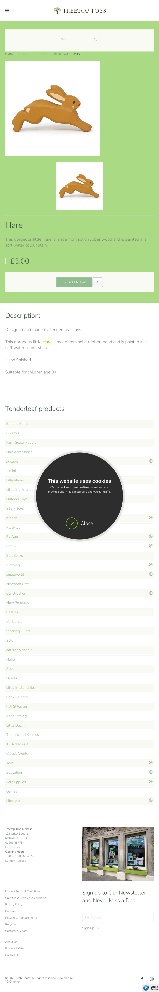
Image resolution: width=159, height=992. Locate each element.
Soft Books (14, 555)
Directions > (12, 847)
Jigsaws (12, 461)
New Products (17, 602)
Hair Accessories (19, 452)
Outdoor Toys (16, 499)
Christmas (14, 621)
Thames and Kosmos (22, 734)
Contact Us (12, 955)
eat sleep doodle (19, 650)
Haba (10, 659)
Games (11, 791)
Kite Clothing (16, 716)
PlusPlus (13, 527)
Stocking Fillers (18, 631)
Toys (10, 763)
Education (14, 772)
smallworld (15, 574)
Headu (11, 678)
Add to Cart (74, 282)
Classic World (17, 753)
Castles (12, 612)
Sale (9, 640)
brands (11, 518)
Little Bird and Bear (21, 687)
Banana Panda (18, 423)
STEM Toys (15, 508)
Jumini (11, 470)
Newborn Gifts (17, 584)
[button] (7, 10)
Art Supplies (16, 782)
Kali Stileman (16, 706)
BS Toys (12, 433)
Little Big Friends (19, 489)
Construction (16, 593)
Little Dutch (15, 725)
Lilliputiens (15, 480)
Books (11, 546)
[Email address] (118, 917)
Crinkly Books (17, 697)
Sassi (10, 668)
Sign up (88, 928)
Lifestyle (13, 800)
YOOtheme (12, 982)
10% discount (17, 744)
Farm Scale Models (21, 442)
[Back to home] (79, 10)
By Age (12, 536)
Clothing (13, 565)
